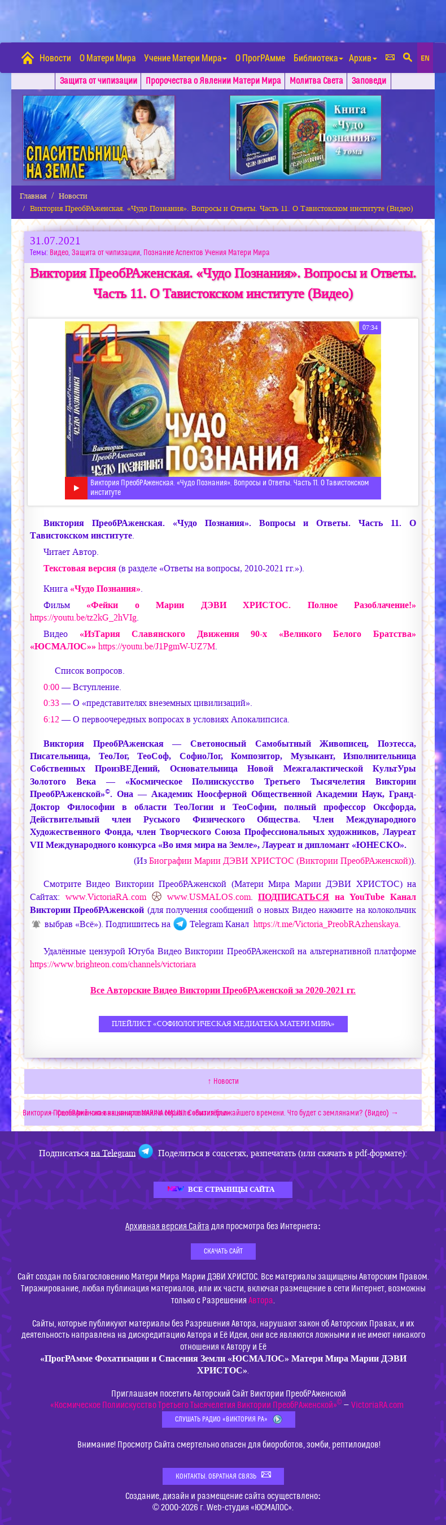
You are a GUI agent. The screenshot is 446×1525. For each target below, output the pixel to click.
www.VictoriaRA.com (105, 897)
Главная (33, 196)
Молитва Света (316, 81)
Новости (55, 57)
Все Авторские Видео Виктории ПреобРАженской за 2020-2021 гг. (223, 990)
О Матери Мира (107, 57)
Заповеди (369, 81)
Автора (260, 1300)
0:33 (51, 703)
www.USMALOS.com (209, 897)
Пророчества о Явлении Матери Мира (213, 81)
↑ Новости (223, 1081)
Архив (363, 57)
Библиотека (318, 57)
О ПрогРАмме (260, 57)
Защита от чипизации (98, 81)
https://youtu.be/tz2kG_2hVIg (83, 617)
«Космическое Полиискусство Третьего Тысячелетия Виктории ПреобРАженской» (196, 1405)
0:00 (51, 687)
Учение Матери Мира (185, 57)
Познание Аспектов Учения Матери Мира (206, 252)
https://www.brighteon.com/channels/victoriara (113, 964)
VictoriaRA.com (377, 1405)
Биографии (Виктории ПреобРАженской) (280, 861)
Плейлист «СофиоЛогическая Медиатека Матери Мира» (223, 1023)
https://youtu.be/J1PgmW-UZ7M (156, 646)
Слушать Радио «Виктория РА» (228, 1419)
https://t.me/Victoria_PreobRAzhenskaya (326, 924)
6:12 (51, 719)
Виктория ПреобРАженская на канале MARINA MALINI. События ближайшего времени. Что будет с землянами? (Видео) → (211, 1113)
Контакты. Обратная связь (223, 1475)
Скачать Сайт (223, 1251)
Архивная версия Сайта (167, 1226)
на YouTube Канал (337, 897)
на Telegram (113, 1152)
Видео (59, 252)
